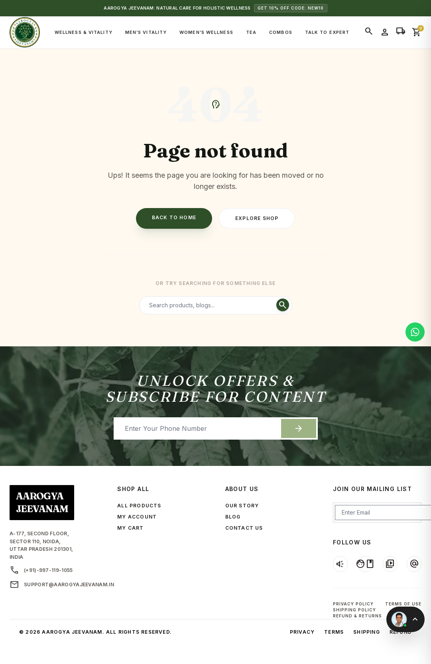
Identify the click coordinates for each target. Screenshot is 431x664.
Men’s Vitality (146, 32)
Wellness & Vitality (83, 32)
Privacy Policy (353, 603)
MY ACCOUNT (137, 517)
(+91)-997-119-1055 (41, 570)
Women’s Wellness (206, 32)
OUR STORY (242, 506)
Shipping (366, 632)
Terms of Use (403, 603)
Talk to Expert (327, 32)
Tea (251, 32)
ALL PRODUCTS (139, 506)
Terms (334, 632)
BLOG (233, 517)
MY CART (130, 528)
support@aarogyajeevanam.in (54, 584)
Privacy (302, 632)
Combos (280, 32)
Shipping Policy (354, 609)
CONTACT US (244, 528)
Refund (401, 632)
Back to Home (174, 217)
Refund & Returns (357, 615)
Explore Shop (256, 218)
